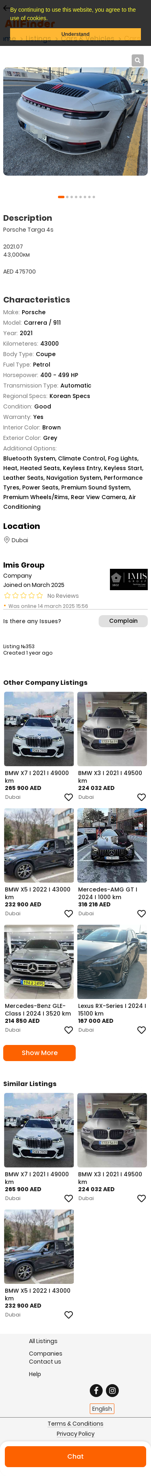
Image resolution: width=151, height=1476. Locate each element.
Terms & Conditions (75, 1424)
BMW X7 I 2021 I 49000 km (37, 776)
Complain (123, 621)
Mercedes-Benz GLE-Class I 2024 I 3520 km (38, 1009)
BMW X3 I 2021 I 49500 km (110, 776)
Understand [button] (76, 34)
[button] (50, 19)
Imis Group (24, 565)
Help (35, 1374)
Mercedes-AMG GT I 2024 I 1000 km (107, 893)
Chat (75, 1456)
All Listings (43, 1341)
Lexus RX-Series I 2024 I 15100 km (112, 1009)
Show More (40, 1052)
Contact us (45, 1361)
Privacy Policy (76, 1434)
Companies (45, 1353)
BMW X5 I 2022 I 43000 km (37, 893)
